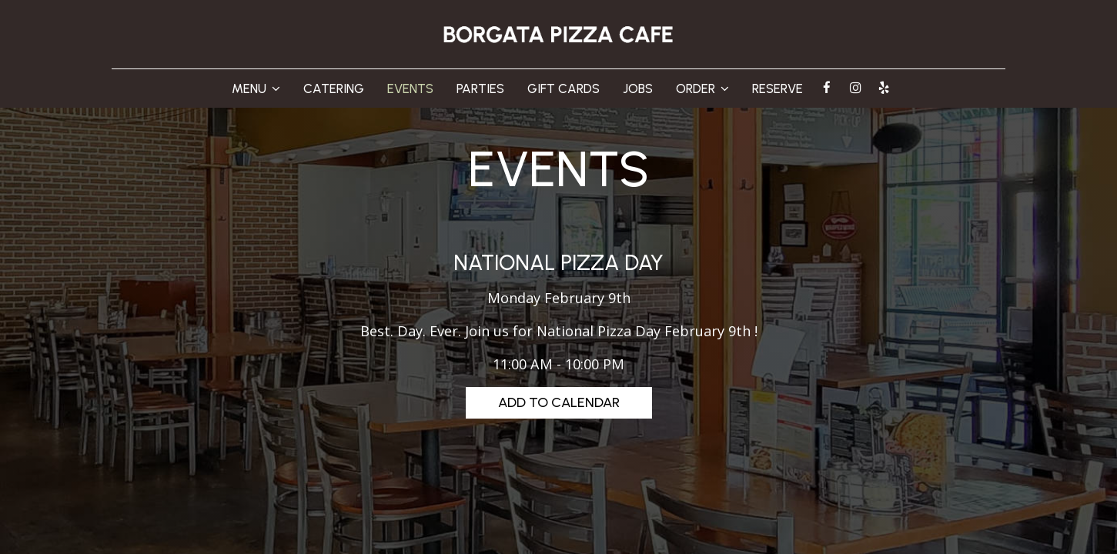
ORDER (702, 88)
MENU (256, 88)
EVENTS (410, 88)
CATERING (333, 88)
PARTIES (480, 88)
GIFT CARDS (563, 88)
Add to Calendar (559, 402)
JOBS (638, 88)
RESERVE (777, 88)
